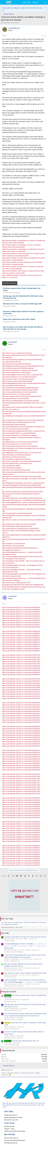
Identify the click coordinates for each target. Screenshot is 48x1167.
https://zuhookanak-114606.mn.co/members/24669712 (21, 642)
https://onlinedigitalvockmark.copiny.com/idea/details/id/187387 (24, 383)
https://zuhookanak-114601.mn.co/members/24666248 (21, 631)
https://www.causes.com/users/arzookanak (17, 353)
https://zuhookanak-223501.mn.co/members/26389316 (21, 845)
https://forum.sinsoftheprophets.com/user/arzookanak (20, 401)
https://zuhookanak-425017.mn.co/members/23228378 (21, 620)
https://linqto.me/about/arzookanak (14, 457)
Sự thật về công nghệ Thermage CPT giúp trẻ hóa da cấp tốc (25, 937)
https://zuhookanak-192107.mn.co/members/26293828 (21, 763)
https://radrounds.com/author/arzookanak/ (16, 364)
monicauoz (7, 315)
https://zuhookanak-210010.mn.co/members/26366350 (21, 841)
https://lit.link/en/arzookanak (11, 468)
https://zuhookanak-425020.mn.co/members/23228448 (21, 627)
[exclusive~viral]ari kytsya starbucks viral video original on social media (23, 312)
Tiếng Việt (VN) (6, 1070)
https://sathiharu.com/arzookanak (13, 543)
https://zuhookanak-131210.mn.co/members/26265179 (21, 746)
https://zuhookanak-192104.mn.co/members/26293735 (21, 757)
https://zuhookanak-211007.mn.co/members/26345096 (21, 811)
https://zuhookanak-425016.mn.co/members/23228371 (21, 618)
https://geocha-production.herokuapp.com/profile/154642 (21, 476)
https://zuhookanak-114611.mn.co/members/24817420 (21, 655)
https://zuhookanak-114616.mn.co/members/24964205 (21, 666)
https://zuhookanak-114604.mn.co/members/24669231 (21, 638)
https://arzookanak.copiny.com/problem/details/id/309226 (21, 396)
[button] (2, 2)
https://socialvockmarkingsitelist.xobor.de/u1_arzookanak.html (23, 431)
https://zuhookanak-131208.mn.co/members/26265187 (21, 741)
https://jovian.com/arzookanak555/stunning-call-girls (20, 390)
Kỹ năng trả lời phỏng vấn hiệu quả (14, 1140)
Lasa (2, 924)
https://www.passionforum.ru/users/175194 (17, 444)
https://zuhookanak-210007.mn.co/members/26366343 (21, 835)
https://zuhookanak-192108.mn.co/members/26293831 (21, 765)
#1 (45, 35)
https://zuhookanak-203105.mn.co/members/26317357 (21, 783)
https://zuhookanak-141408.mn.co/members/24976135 (21, 694)
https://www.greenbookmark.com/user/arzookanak (19, 392)
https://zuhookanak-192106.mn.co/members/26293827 (21, 761)
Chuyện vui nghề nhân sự (12, 961)
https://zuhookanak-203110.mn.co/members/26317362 (21, 793)
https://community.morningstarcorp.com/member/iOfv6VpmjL (23, 420)
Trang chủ (4, 1075)
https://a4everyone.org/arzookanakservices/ (17, 526)
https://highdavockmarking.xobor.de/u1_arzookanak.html (21, 452)
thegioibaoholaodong (11, 924)
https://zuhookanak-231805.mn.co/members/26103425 (21, 711)
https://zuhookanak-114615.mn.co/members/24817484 (21, 664)
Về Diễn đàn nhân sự (10, 1115)
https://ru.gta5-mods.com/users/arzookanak (17, 381)
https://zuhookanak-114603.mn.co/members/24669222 (21, 635)
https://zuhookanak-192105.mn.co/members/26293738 (21, 759)
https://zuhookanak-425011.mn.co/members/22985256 (21, 607)
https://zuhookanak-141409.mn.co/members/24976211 (21, 696)
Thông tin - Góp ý (9, 1129)
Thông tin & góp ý (9, 940)
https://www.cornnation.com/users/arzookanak (18, 379)
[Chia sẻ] (42, 36)
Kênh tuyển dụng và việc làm (12, 1010)
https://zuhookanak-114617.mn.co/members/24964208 (21, 668)
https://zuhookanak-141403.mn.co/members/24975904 (21, 683)
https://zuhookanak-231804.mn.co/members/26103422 (21, 709)
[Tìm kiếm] (46, 2)
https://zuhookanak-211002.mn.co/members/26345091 (21, 800)
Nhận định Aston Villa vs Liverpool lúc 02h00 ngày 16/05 (22, 304)
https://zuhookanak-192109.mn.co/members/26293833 (21, 767)
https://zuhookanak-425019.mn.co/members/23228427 (21, 625)
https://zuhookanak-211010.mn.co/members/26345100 (21, 817)
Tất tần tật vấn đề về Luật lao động (14, 1131)
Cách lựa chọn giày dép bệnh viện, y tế (21, 1041)
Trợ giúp (37, 1073)
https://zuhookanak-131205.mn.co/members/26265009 (21, 735)
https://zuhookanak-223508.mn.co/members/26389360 (21, 861)
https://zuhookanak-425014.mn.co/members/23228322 (21, 614)
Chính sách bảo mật (27, 1073)
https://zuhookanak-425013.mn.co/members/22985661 (21, 612)
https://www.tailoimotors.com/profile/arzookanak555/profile (22, 498)
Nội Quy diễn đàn (9, 1126)
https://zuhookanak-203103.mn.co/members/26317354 (21, 778)
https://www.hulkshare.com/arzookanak (15, 398)
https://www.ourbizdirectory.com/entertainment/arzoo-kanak (22, 491)
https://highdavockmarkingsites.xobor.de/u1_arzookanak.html (23, 483)
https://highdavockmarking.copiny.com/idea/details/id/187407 (23, 366)
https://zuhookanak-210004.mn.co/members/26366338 (21, 828)
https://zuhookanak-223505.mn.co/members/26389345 (21, 854)
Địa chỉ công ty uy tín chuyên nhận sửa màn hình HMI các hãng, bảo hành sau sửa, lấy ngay (23, 328)
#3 (45, 604)
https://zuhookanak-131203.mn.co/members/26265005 (21, 731)
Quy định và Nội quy (13, 1073)
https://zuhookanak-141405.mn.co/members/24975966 (21, 687)
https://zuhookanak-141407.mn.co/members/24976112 (21, 692)
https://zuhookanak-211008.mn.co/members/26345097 (21, 813)
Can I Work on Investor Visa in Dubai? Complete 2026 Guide (25, 973)
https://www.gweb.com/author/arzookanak (16, 455)
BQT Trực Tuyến (7, 919)
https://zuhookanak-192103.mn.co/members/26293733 (21, 754)
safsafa (44, 1061)
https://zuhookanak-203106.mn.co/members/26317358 (21, 785)
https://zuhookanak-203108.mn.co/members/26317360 (21, 789)
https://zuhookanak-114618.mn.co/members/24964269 (21, 670)
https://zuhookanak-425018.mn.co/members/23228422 (21, 622)
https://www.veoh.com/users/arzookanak (16, 470)
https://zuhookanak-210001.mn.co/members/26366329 (21, 822)
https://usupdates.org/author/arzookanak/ (16, 459)
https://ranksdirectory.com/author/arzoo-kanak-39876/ (20, 528)
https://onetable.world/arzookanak (13, 385)
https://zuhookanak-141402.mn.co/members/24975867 (21, 681)
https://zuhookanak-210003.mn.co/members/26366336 (21, 826)
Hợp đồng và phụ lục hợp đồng (13, 952)
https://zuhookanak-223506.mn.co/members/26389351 (21, 856)
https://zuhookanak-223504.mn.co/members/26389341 (21, 852)
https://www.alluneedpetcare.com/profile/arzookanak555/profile (24, 500)
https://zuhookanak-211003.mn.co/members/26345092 (21, 802)
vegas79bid (7, 306)
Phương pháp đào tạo (10, 1143)
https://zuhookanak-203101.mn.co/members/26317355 (21, 774)
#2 (45, 349)
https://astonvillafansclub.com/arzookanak (16, 372)
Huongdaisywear (8, 300)
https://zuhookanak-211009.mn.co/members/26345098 (21, 815)
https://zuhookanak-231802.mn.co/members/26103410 (21, 705)
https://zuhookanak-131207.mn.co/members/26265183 (21, 739)
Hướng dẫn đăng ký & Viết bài (13, 970)
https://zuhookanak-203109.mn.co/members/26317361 (21, 791)
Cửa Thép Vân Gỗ (9, 292)
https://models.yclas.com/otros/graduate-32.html (18, 422)
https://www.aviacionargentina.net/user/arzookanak (19, 446)
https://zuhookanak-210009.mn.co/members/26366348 (21, 839)
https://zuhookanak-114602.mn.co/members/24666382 (21, 633)
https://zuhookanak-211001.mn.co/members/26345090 (21, 798)
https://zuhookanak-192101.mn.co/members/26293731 (21, 750)
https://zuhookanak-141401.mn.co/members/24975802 (21, 679)
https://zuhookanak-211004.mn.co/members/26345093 (21, 804)
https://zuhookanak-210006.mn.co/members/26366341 (21, 832)
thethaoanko (42, 922)
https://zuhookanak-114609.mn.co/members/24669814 (21, 648)
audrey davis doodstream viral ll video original (19, 319)
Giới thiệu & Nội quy (10, 977)
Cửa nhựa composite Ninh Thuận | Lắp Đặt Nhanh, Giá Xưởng (21, 289)
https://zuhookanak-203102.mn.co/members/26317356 (21, 776)
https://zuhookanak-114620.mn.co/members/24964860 (21, 674)
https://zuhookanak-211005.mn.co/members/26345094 (21, 806)
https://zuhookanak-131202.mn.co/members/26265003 (21, 729)
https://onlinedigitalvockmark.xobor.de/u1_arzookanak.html (22, 375)
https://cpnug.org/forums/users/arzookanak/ (17, 513)
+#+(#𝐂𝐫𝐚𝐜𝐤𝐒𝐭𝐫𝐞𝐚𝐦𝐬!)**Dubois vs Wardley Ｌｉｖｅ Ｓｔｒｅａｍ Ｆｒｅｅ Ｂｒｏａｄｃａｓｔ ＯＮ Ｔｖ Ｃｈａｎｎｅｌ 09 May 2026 (25, 946)
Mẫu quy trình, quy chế (11, 1120)
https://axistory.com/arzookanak (13, 546)
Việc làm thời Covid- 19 (11, 1138)
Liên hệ (3, 1073)
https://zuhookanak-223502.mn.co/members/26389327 (21, 848)
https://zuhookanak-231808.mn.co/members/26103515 (21, 718)
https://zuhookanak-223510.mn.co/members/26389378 (21, 865)
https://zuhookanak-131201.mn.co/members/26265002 (21, 726)
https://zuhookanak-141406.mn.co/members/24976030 (21, 690)
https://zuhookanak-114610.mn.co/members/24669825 (21, 651)
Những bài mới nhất (8, 992)
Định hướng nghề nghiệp (11, 1044)
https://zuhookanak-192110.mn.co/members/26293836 (21, 770)
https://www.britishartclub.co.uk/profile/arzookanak (19, 435)
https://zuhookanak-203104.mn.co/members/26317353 (21, 780)
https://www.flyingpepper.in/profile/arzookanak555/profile (21, 485)
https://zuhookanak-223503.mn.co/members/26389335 (21, 850)
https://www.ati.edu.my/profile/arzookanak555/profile (20, 388)
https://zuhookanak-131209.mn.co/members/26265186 (21, 744)
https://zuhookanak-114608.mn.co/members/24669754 (21, 646)
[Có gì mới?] (41, 2)
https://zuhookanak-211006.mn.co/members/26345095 (21, 809)
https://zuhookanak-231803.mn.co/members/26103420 (21, 707)
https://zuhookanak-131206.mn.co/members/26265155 (21, 737)
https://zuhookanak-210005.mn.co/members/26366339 (21, 830)
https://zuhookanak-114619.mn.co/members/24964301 (21, 672)
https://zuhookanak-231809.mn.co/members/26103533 (21, 720)
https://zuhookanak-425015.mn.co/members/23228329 (21, 616)
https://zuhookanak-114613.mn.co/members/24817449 (21, 659)
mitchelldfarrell (7, 23)
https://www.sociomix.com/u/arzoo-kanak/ (16, 394)
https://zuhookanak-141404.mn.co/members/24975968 (21, 685)
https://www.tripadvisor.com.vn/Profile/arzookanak (19, 377)
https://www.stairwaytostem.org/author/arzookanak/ (19, 370)
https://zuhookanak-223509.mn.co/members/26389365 (21, 863)
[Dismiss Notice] (45, 8)
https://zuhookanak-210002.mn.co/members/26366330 (21, 824)
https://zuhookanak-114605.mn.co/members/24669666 (21, 640)
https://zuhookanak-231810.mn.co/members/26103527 (21, 722)
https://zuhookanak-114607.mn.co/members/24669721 (21, 644)
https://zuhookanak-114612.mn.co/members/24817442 (21, 657)
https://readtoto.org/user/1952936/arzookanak (18, 368)
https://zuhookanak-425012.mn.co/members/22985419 (21, 609)
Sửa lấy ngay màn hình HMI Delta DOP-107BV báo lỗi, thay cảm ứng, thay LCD (23, 297)
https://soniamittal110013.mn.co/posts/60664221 (19, 433)
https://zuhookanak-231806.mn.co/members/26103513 (21, 713)
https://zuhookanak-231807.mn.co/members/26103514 (21, 716)
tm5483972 (34, 922)
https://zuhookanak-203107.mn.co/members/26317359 (21, 787)
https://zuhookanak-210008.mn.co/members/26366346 (21, 837)
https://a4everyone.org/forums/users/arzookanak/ (19, 524)
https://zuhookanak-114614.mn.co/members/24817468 (21, 661)
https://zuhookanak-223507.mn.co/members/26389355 (21, 858)
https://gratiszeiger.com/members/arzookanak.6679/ (20, 442)
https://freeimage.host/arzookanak (14, 424)
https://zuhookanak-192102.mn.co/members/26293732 (21, 752)
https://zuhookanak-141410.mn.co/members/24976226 (21, 698)
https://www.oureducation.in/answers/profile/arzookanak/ (21, 461)
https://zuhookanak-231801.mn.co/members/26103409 (21, 703)
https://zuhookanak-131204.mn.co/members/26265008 (21, 733)
